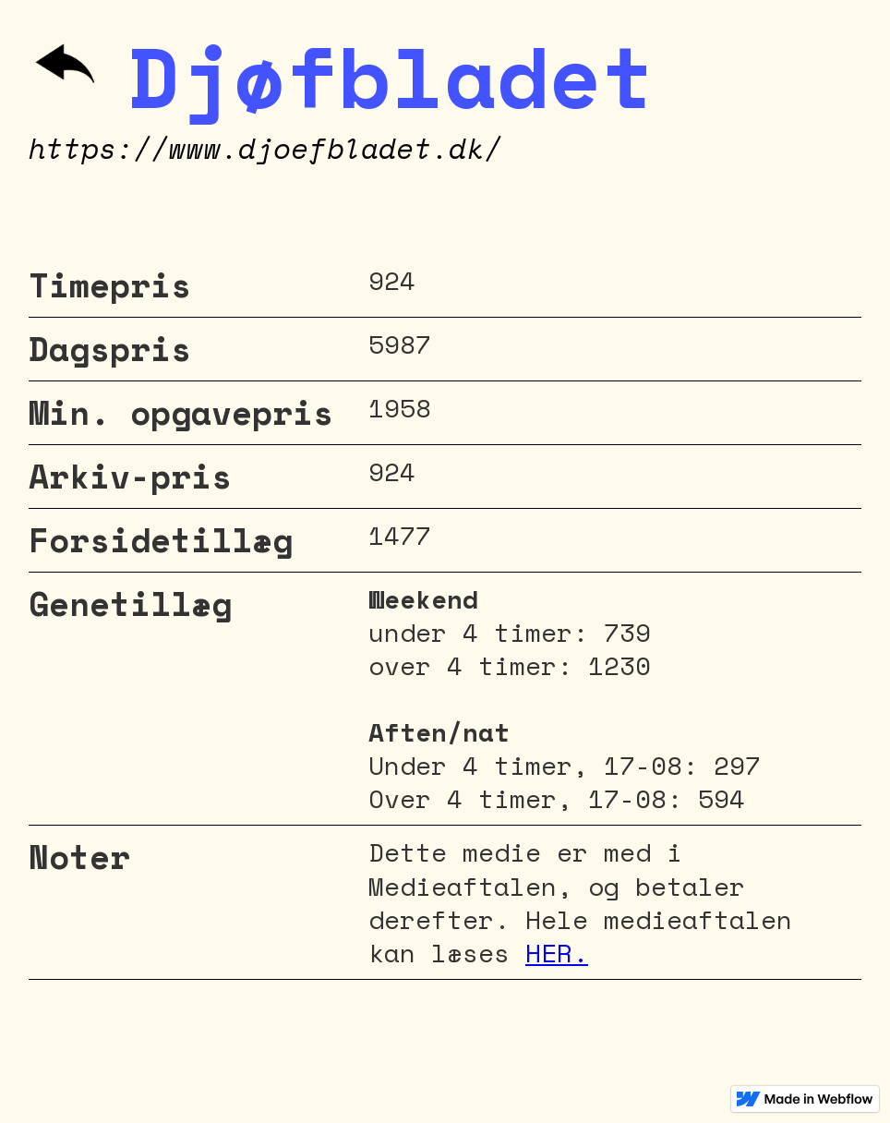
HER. (556, 953)
